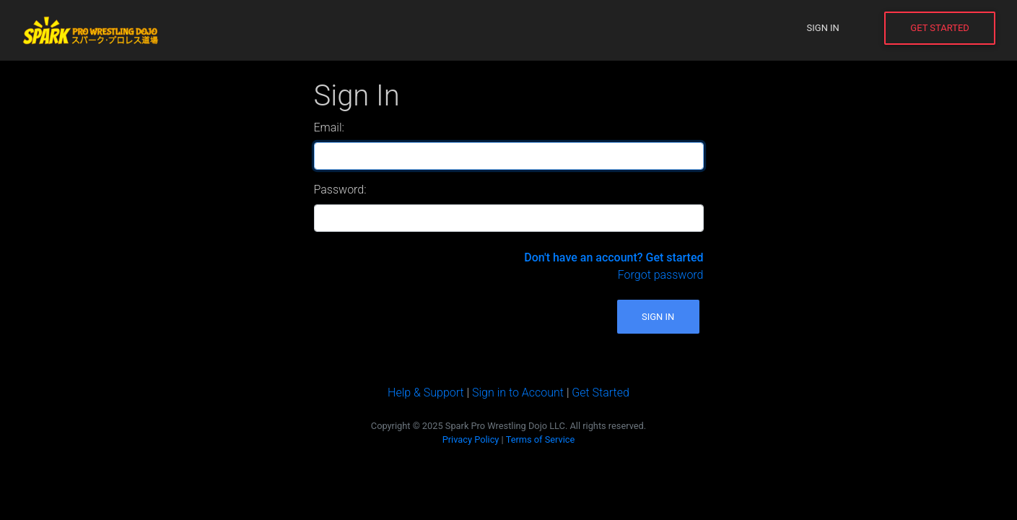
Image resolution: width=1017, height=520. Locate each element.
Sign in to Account (518, 392)
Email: (329, 127)
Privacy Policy (470, 439)
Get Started (939, 27)
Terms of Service (540, 439)
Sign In (823, 27)
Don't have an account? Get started (613, 257)
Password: (340, 189)
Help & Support (426, 392)
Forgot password (661, 275)
